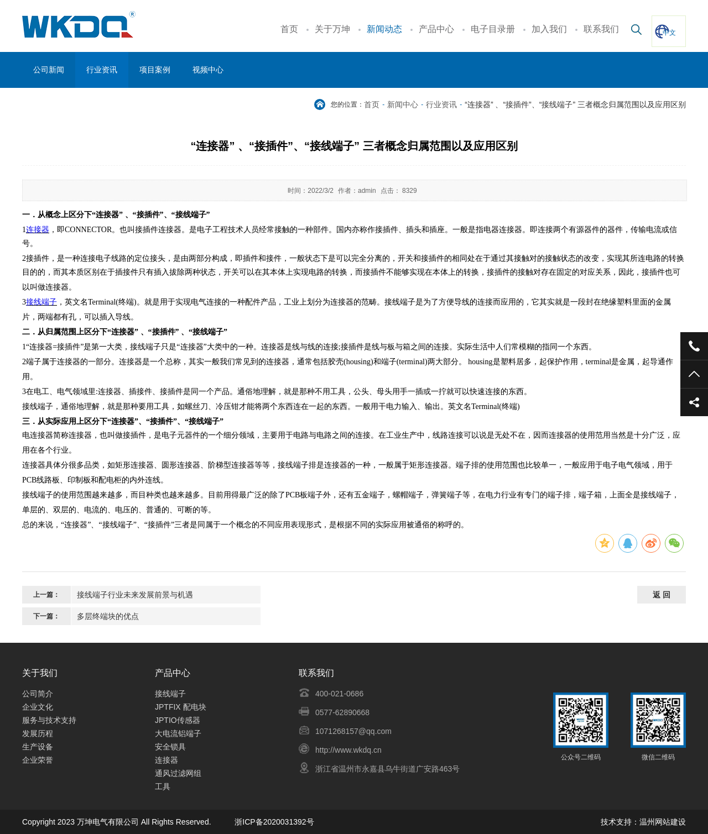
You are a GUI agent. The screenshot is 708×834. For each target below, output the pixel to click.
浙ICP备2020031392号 (274, 821)
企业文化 (37, 706)
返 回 (661, 594)
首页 (289, 29)
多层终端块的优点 (108, 616)
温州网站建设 (662, 821)
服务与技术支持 (49, 720)
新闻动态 (384, 29)
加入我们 (549, 29)
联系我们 (601, 29)
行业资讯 (441, 104)
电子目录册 (493, 29)
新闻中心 (402, 104)
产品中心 (436, 29)
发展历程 (37, 733)
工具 (162, 786)
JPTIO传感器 (177, 720)
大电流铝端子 (178, 733)
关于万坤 (332, 29)
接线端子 (170, 693)
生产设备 (37, 746)
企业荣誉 (37, 760)
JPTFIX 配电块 (180, 706)
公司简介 (37, 693)
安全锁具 (171, 746)
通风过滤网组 (178, 773)
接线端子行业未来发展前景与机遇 (135, 594)
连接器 (166, 760)
